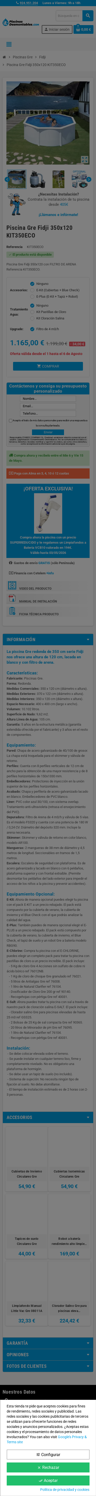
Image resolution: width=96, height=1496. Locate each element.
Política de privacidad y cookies (64, 1490)
